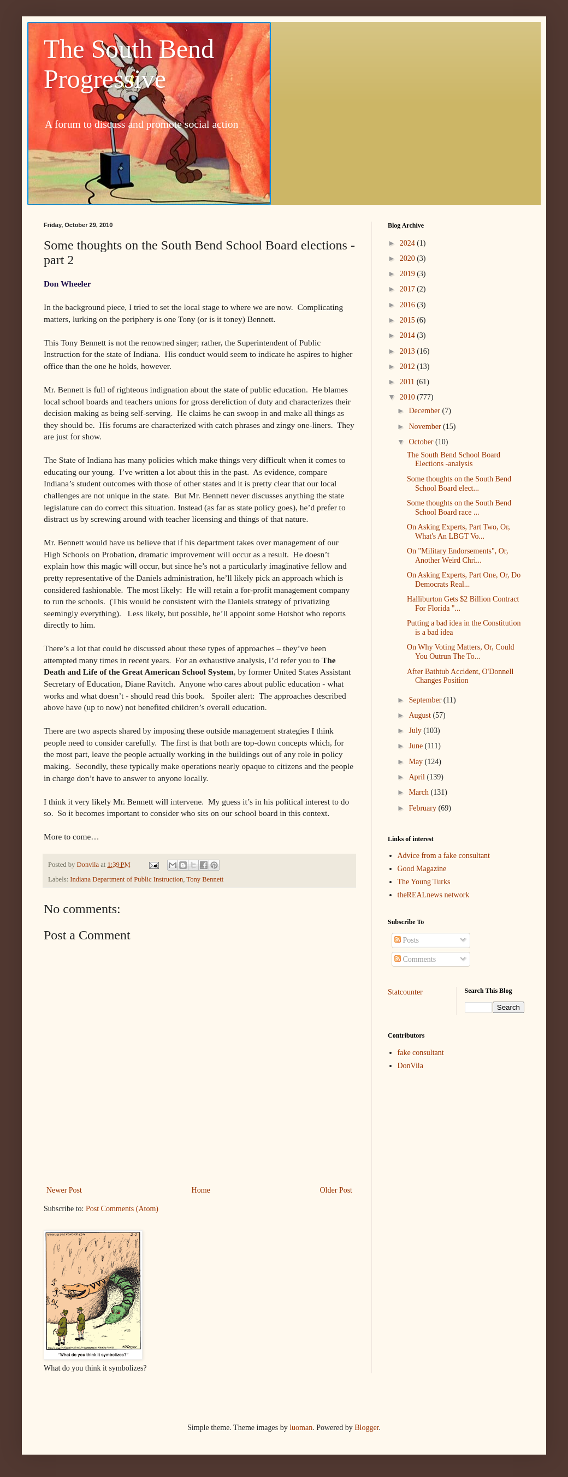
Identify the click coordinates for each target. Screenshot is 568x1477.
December (425, 411)
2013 (408, 351)
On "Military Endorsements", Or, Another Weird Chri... (457, 555)
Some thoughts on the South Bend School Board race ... (459, 507)
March (419, 792)
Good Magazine (422, 869)
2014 (408, 335)
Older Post (336, 1190)
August (421, 715)
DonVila (410, 1066)
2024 (408, 243)
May (416, 762)
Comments (415, 959)
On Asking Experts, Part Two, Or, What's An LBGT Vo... (458, 531)
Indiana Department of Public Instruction (126, 879)
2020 (408, 258)
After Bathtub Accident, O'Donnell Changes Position (460, 676)
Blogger (366, 1428)
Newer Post (64, 1190)
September (426, 700)
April (418, 777)
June (416, 746)
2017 (408, 289)
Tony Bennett (204, 879)
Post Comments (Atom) (122, 1209)
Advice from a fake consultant (444, 855)
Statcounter (405, 992)
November (426, 426)
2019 (408, 274)
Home (201, 1190)
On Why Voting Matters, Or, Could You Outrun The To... (460, 651)
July (416, 730)
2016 (408, 305)
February (423, 808)
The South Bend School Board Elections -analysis (453, 459)
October (422, 442)
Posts (406, 940)
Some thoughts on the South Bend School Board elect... (459, 483)
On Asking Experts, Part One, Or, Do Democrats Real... (463, 579)
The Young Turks (424, 882)
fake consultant (421, 1053)
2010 (408, 397)
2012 (408, 366)
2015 (408, 320)
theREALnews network (434, 895)
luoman (300, 1428)
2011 (408, 382)
